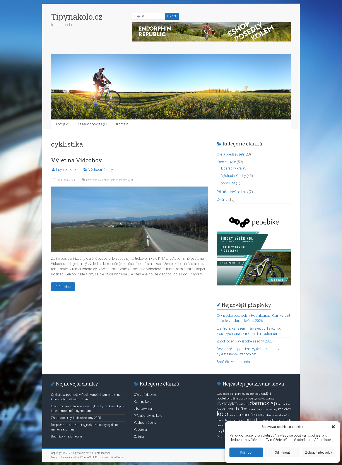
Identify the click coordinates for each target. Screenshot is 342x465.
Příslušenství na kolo (232, 192)
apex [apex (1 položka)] (225, 393)
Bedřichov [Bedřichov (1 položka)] (240, 393)
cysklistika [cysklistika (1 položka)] (243, 404)
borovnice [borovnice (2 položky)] (245, 398)
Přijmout (246, 453)
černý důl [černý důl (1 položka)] (221, 436)
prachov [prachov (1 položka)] (221, 425)
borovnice (91, 180)
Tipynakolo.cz (77, 16)
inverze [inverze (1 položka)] (251, 409)
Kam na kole (226, 162)
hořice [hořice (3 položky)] (241, 408)
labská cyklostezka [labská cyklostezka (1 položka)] (273, 415)
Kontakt (122, 124)
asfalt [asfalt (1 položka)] (231, 393)
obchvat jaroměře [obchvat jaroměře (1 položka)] (233, 420)
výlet (130, 180)
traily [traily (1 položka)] (219, 431)
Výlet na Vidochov (76, 160)
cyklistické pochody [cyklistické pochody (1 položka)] (264, 398)
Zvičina (222, 199)
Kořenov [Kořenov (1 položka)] (233, 415)
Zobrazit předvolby (318, 453)
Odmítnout (282, 453)
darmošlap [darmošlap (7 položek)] (263, 403)
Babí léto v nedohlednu (234, 362)
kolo (113, 180)
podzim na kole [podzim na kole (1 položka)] (266, 420)
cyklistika (103, 180)
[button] (333, 427)
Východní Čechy (100, 170)
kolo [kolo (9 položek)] (222, 414)
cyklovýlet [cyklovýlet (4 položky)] (227, 403)
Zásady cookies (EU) (93, 124)
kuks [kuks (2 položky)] (258, 415)
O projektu (62, 124)
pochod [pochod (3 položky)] (250, 419)
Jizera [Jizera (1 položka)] (259, 409)
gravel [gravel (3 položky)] (229, 408)
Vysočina (228, 183)
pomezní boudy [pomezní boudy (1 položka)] (283, 420)
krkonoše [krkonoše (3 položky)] (246, 414)
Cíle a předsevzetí (230, 154)
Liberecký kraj (231, 168)
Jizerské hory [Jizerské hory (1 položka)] (270, 409)
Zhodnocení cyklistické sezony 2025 (245, 341)
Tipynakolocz (66, 170)
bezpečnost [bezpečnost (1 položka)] (252, 393)
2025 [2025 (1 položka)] (219, 393)
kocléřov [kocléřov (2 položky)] (284, 409)
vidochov (121, 180)
